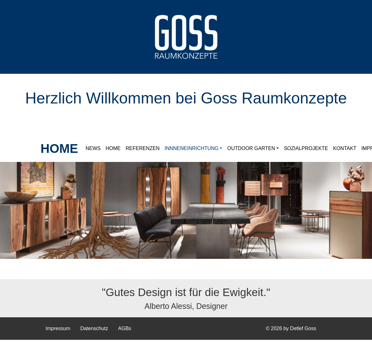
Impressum (58, 328)
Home (113, 148)
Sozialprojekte (306, 148)
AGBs (124, 328)
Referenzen (143, 148)
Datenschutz (94, 328)
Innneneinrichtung (191, 148)
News (93, 148)
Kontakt (344, 148)
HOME (59, 148)
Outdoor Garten (251, 148)
